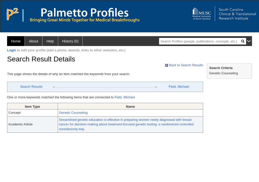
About (33, 41)
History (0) (70, 41)
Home (15, 41)
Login (11, 50)
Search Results (31, 86)
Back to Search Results (184, 65)
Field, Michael (179, 86)
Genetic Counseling (73, 113)
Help (50, 41)
